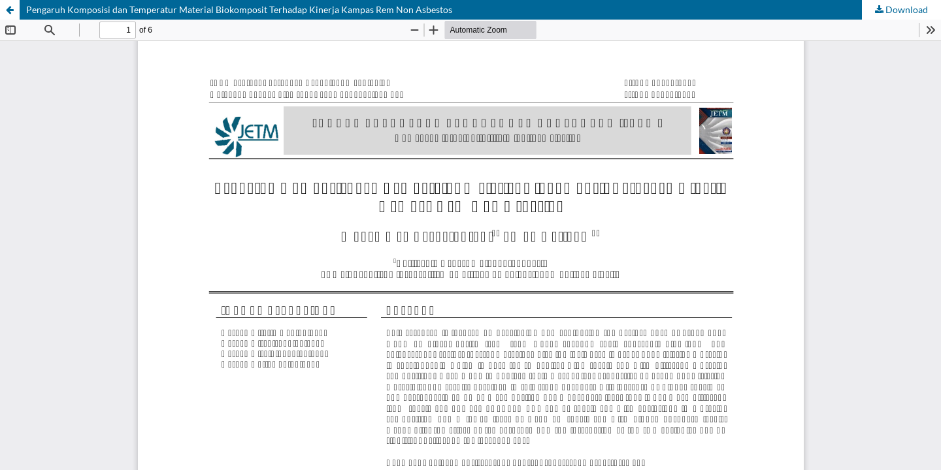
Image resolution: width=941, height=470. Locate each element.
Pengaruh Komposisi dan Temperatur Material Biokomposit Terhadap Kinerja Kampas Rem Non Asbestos (239, 9)
